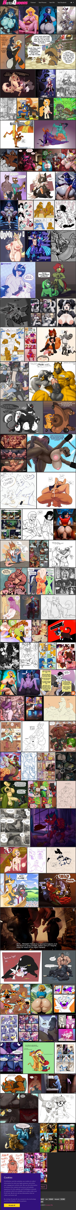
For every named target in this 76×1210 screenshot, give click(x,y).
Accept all (12, 1205)
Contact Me (49, 1205)
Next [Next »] (43, 1187)
